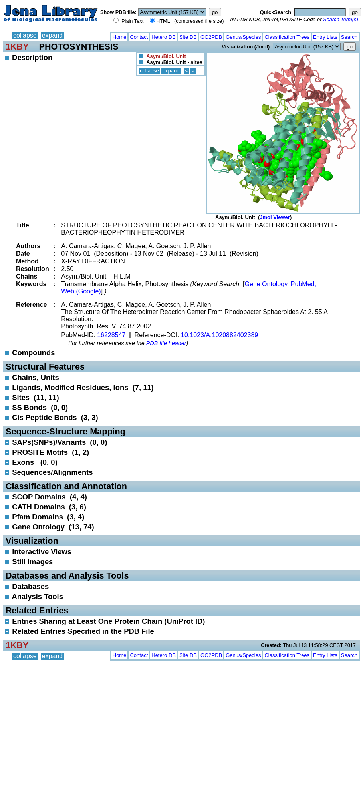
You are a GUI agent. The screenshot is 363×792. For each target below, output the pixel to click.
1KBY (17, 47)
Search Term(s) (340, 19)
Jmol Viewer (275, 217)
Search (349, 37)
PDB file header (166, 343)
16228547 (111, 335)
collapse (25, 35)
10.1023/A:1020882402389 (219, 335)
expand (52, 35)
